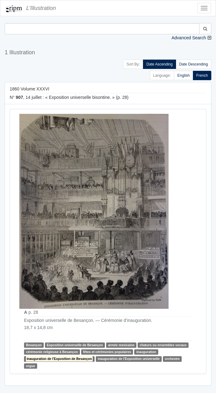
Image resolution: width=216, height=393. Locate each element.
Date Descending (193, 64)
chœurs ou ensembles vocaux (163, 345)
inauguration (146, 352)
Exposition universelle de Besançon (75, 345)
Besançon (34, 345)
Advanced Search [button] (188, 37)
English (183, 75)
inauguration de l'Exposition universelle (129, 359)
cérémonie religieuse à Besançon (52, 352)
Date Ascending (159, 64)
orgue (30, 366)
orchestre (172, 359)
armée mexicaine (121, 345)
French (202, 75)
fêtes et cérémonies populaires (107, 352)
